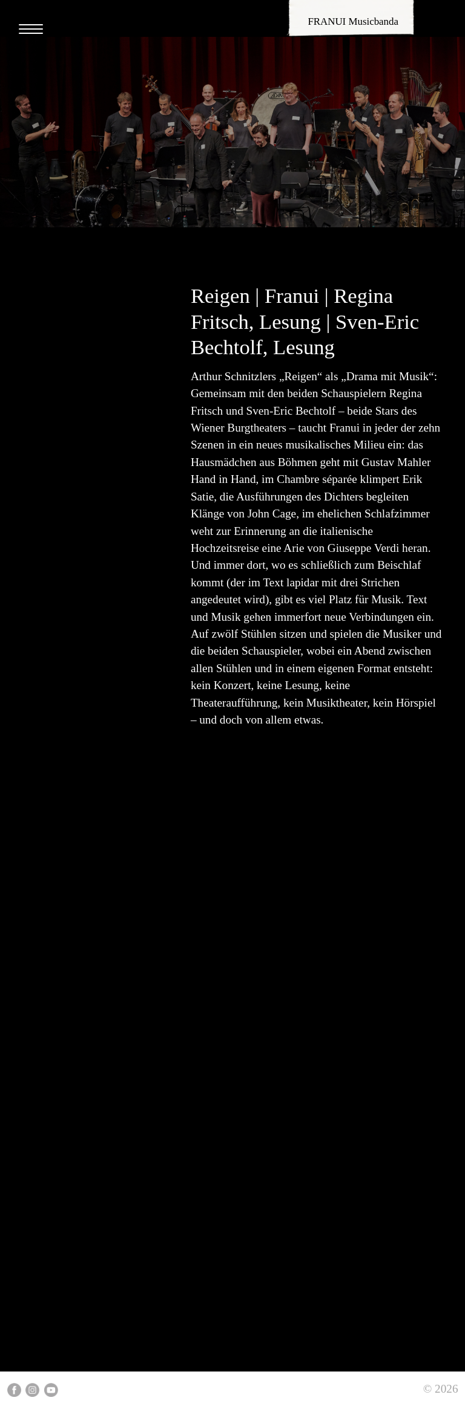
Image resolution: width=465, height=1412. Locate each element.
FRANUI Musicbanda (353, 21)
